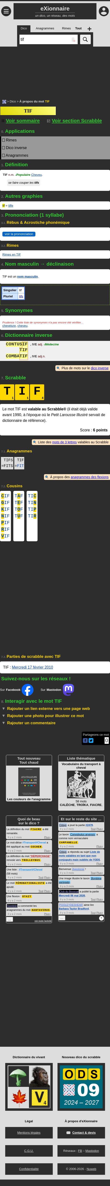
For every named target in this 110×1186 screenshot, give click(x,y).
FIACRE (36, 835)
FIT (20, 466)
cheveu (23, 325)
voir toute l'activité (42, 926)
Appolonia (78, 875)
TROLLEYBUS (31, 866)
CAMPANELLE (68, 849)
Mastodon (92, 1157)
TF (18, 496)
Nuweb (91, 1175)
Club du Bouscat (69, 897)
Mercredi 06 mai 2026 (72, 902)
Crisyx (63, 831)
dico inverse (100, 368)
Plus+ (47, 843)
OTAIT (26, 902)
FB (80, 1157)
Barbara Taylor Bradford (74, 915)
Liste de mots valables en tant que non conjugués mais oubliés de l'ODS (79, 862)
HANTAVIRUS (41, 915)
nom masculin (27, 276)
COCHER (36, 853)
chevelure (9, 325)
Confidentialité (28, 1175)
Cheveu (36, 175)
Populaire (22, 175)
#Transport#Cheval (34, 849)
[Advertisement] (55, 70)
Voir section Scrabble (74, 120)
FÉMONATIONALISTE (30, 889)
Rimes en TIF (11, 254)
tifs (21, 296)
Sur (16, 697)
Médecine (51, 345)
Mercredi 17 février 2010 (32, 674)
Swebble (12, 911)
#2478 (89, 831)
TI (32, 496)
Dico (13, 101)
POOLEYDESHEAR (71, 911)
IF (5, 496)
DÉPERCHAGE (40, 862)
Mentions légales (29, 1139)
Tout (40, 883)
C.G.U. (29, 1157)
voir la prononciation (19, 234)
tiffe (10, 205)
